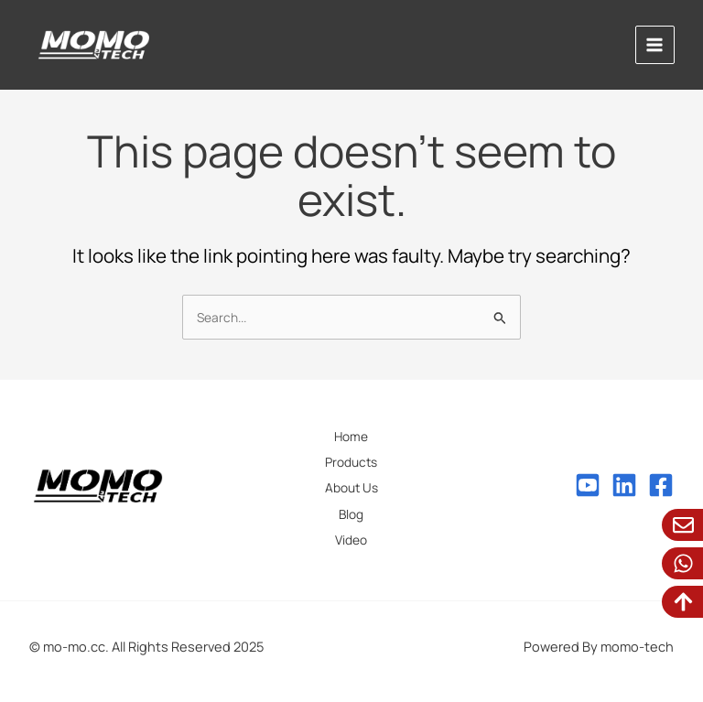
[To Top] (683, 602)
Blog (351, 514)
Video (351, 539)
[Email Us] (683, 525)
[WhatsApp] (683, 563)
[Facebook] (661, 485)
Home (351, 436)
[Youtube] (587, 485)
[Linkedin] (624, 485)
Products (351, 461)
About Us (351, 487)
